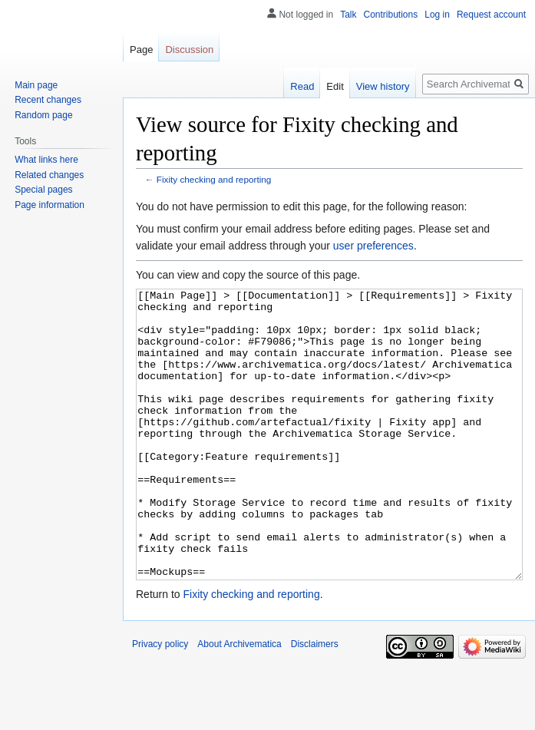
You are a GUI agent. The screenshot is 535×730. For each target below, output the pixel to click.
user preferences (373, 245)
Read (302, 86)
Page (141, 49)
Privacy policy (160, 701)
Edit (334, 86)
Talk (348, 14)
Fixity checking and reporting (214, 179)
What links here (46, 159)
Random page (43, 115)
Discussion (189, 49)
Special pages (43, 189)
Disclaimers (315, 701)
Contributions (391, 14)
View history (383, 86)
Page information (49, 205)
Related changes (49, 175)
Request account (491, 14)
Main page (36, 85)
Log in (437, 14)
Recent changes (48, 99)
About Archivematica (239, 701)
